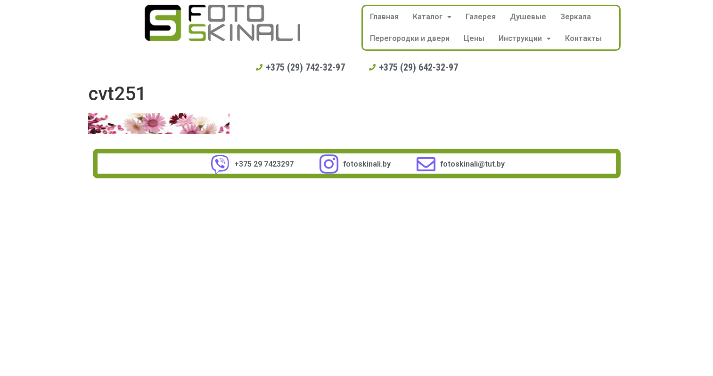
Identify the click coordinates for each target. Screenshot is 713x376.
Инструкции (525, 38)
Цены (474, 38)
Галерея (481, 16)
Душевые (528, 16)
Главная (384, 16)
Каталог (432, 16)
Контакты (583, 38)
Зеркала (575, 16)
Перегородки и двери (410, 38)
